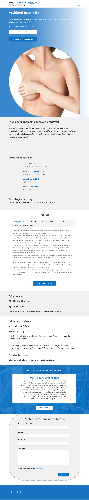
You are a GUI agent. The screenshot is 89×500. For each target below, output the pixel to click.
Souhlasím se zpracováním (32, 469)
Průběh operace (37, 222)
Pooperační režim (56, 222)
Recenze (23, 32)
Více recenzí (44, 408)
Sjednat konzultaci (44, 283)
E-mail (21, 433)
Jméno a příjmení (25, 424)
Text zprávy (22, 449)
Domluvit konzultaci (23, 39)
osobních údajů (40, 469)
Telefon (21, 440)
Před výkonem (18, 222)
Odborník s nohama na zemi (44, 378)
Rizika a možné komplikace (23, 225)
